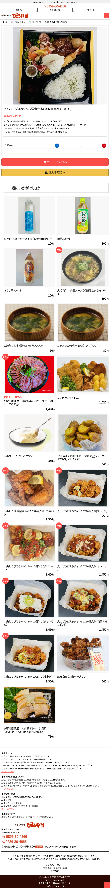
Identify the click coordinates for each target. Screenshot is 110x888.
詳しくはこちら (7, 771)
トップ (5, 22)
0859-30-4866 (56, 6)
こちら (35, 817)
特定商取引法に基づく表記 (55, 867)
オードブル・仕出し (18, 22)
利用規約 (55, 870)
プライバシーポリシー (55, 864)
